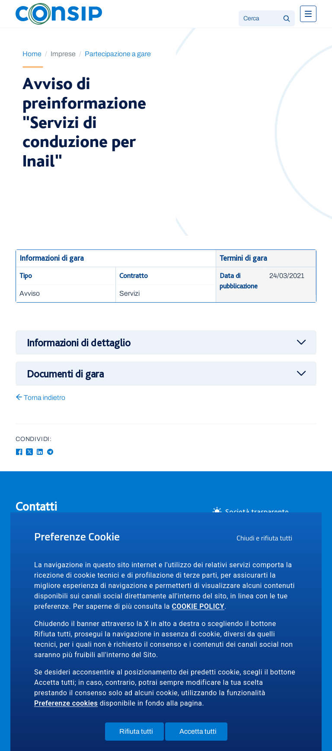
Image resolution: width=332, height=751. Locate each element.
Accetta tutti (203, 733)
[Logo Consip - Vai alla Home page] (59, 13)
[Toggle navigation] (308, 14)
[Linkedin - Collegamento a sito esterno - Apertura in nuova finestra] (39, 452)
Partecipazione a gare (118, 54)
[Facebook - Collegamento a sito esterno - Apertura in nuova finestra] (19, 452)
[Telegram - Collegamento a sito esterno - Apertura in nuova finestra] (50, 452)
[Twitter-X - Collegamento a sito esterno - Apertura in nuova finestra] (29, 452)
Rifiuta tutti (141, 733)
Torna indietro (40, 397)
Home (32, 54)
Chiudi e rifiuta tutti (267, 539)
